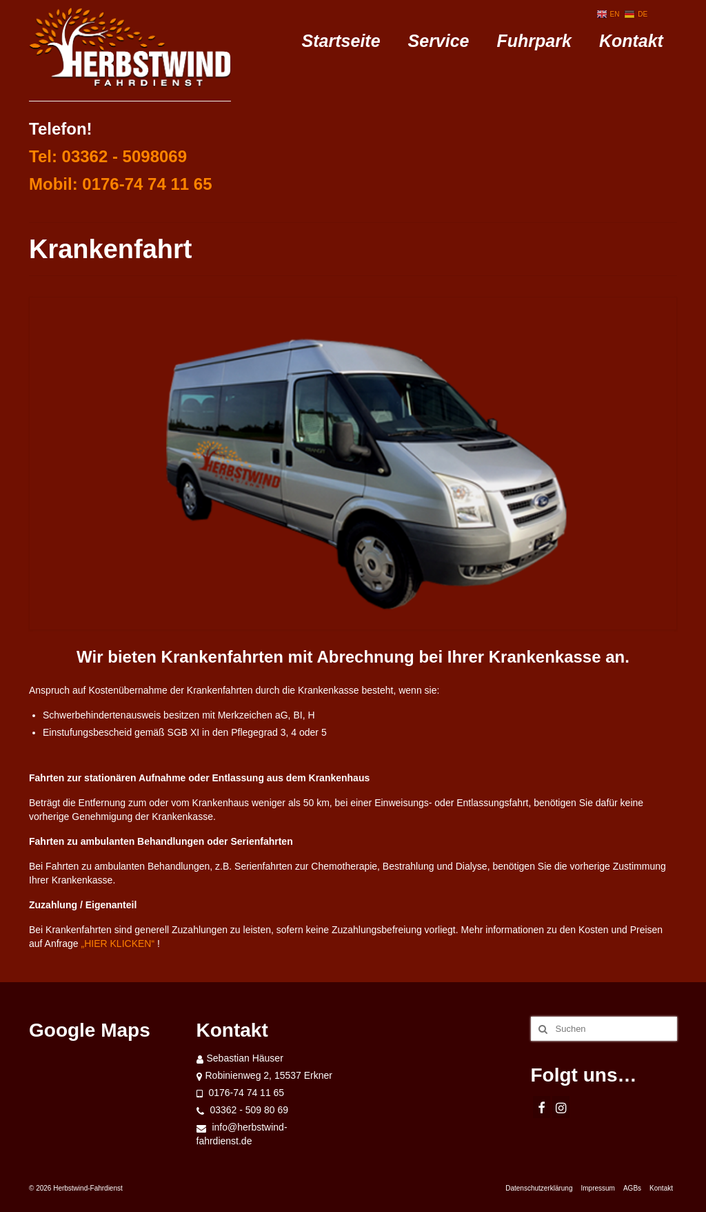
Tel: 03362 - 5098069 (108, 156)
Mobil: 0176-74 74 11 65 (120, 184)
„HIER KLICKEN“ (116, 943)
